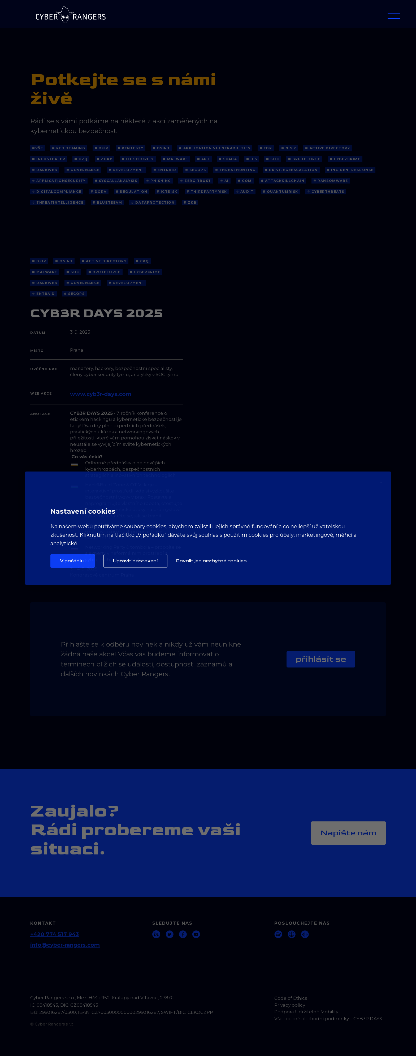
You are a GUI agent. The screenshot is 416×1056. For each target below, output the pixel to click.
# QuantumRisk (280, 192)
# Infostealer (48, 159)
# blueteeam (107, 202)
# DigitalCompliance (56, 192)
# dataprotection (153, 202)
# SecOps (195, 170)
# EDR (265, 148)
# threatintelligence (58, 202)
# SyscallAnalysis (116, 181)
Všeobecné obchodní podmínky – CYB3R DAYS (328, 1018)
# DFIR (101, 148)
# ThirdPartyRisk (207, 192)
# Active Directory (327, 148)
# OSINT (161, 148)
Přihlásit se (321, 659)
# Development (126, 170)
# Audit (245, 192)
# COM (245, 181)
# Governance (82, 170)
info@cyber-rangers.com (65, 945)
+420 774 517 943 (54, 934)
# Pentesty (131, 148)
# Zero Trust (195, 181)
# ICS (251, 159)
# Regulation (132, 192)
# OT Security (138, 159)
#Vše (37, 148)
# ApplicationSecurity (59, 181)
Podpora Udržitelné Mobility (306, 1011)
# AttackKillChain (283, 181)
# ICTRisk (167, 192)
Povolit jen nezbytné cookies (211, 561)
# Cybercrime (345, 159)
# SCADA (228, 159)
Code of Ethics (290, 998)
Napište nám (348, 833)
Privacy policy (289, 1005)
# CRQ (81, 159)
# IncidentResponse (350, 170)
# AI (224, 181)
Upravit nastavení (135, 561)
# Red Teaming (68, 148)
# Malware (175, 159)
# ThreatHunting (235, 170)
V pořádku (72, 561)
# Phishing (158, 181)
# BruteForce (304, 159)
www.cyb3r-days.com (100, 394)
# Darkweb (44, 170)
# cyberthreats (325, 192)
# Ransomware (330, 181)
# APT (203, 159)
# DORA (98, 192)
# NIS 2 (288, 148)
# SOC (272, 159)
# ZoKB (104, 159)
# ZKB (190, 202)
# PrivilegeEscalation (291, 170)
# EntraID (164, 170)
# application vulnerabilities (214, 148)
